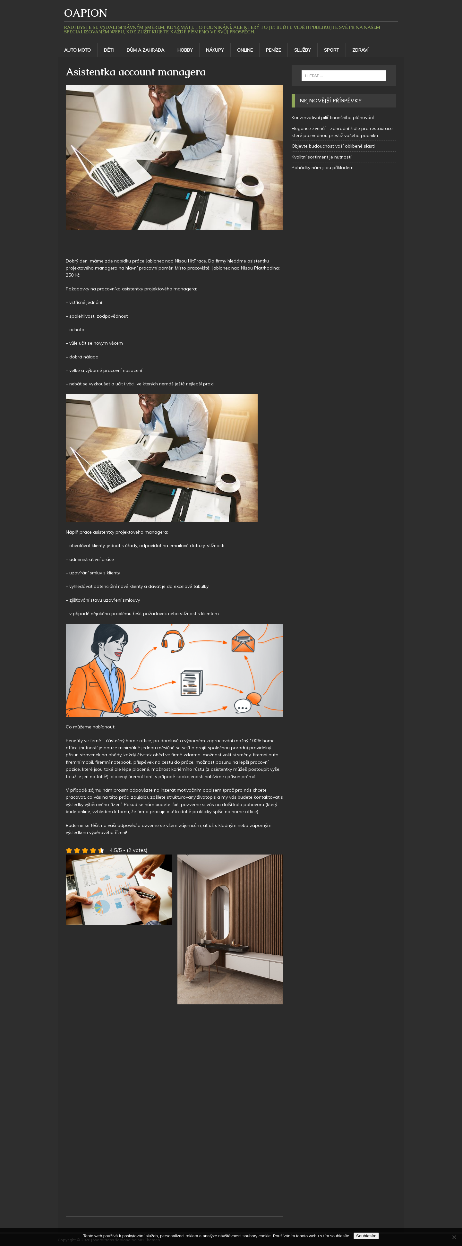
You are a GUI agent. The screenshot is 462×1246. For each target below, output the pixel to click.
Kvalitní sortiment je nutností (321, 157)
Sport (331, 50)
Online (245, 50)
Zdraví (360, 50)
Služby (302, 50)
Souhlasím (366, 1235)
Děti (109, 50)
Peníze (273, 50)
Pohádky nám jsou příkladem (323, 167)
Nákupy (215, 50)
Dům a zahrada (145, 50)
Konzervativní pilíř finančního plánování (333, 117)
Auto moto (77, 50)
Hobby (185, 50)
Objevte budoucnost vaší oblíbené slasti (333, 146)
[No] (454, 1237)
